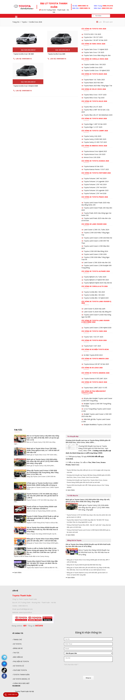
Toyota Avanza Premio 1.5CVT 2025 (96, 169)
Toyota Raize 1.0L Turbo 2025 (94, 80)
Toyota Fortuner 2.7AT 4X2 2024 (95, 184)
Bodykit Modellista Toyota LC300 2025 (97, 425)
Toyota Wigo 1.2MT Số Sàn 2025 (95, 124)
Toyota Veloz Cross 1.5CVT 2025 (95, 95)
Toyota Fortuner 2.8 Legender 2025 (96, 190)
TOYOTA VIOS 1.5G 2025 (92, 34)
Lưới (99, 22)
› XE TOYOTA (16, 644)
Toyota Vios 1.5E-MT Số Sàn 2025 (95, 40)
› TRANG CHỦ (17, 640)
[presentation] (80, 670)
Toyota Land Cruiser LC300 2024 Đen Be (98, 238)
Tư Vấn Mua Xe (72, 495)
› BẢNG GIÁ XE (17, 648)
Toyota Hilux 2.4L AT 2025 (93, 107)
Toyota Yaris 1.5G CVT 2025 (93, 337)
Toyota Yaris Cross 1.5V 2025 (94, 52)
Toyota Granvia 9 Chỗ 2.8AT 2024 (95, 378)
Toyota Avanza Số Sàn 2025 (93, 166)
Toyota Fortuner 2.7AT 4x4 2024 (95, 187)
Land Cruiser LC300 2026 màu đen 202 (97, 262)
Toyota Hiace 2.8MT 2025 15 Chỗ (95, 388)
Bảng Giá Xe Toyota (74, 540)
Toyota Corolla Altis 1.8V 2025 (94, 295)
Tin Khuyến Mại (72, 436)
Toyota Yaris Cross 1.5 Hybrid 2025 (96, 49)
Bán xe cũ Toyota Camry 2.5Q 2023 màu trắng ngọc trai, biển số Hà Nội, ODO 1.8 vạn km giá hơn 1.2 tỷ (43, 438)
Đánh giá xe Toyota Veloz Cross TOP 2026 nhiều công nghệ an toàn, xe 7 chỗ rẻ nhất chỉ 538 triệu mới (43, 450)
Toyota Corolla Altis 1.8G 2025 (94, 292)
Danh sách (108, 22)
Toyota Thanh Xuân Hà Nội (24, 691)
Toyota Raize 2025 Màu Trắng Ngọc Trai (98, 86)
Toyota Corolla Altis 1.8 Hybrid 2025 (96, 298)
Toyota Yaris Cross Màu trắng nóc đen (97, 55)
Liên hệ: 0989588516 (22, 60)
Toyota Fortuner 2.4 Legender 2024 (96, 181)
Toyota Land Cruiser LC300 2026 (95, 254)
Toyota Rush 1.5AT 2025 (92, 346)
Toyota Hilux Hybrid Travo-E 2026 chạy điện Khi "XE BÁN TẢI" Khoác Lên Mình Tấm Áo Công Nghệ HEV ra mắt (42, 563)
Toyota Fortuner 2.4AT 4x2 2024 (95, 178)
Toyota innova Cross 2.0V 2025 (94, 154)
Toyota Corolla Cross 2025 (56, 55)
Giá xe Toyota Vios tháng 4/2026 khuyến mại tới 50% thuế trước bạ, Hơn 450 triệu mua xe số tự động (42, 529)
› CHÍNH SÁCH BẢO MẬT (21, 683)
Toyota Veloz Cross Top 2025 (94, 98)
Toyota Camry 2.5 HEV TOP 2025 (95, 142)
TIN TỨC (18, 430)
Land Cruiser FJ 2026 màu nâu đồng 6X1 (97, 312)
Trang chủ (15, 22)
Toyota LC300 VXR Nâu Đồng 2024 (96, 251)
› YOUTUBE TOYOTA (19, 670)
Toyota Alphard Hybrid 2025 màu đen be (98, 283)
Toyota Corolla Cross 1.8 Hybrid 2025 (25, 89)
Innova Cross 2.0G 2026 (92, 157)
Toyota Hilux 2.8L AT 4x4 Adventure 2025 (98, 115)
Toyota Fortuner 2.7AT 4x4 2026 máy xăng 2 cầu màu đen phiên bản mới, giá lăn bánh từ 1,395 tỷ (42, 496)
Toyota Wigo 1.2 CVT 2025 (93, 127)
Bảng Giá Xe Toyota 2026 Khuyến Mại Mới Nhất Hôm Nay (84, 565)
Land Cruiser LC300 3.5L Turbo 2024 (96, 230)
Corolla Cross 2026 (35, 22)
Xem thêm (16, 572)
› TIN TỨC (15, 653)
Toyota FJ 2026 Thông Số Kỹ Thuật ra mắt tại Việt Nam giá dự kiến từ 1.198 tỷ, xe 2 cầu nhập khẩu (43, 518)
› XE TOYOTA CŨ (18, 666)
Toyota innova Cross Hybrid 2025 (95, 151)
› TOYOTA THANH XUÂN (20, 675)
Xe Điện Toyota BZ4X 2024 (93, 355)
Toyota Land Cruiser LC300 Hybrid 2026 (97, 328)
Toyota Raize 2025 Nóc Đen (93, 83)
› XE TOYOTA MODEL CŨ (21, 679)
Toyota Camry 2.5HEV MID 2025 (95, 139)
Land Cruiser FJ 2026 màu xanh (94, 309)
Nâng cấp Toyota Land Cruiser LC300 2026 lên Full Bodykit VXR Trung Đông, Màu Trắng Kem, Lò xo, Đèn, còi (42, 472)
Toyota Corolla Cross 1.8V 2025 (23, 55)
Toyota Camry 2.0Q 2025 (92, 136)
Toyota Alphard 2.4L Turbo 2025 (95, 277)
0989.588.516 (10, 694)
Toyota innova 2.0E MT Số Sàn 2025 (96, 364)
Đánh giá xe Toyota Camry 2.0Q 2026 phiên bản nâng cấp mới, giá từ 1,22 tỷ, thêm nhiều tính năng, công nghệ (42, 461)
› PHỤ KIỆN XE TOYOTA (20, 661)
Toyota (24, 22)
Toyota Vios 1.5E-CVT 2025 (93, 37)
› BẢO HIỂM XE (17, 657)
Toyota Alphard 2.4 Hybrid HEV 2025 (96, 280)
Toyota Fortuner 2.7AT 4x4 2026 (95, 193)
